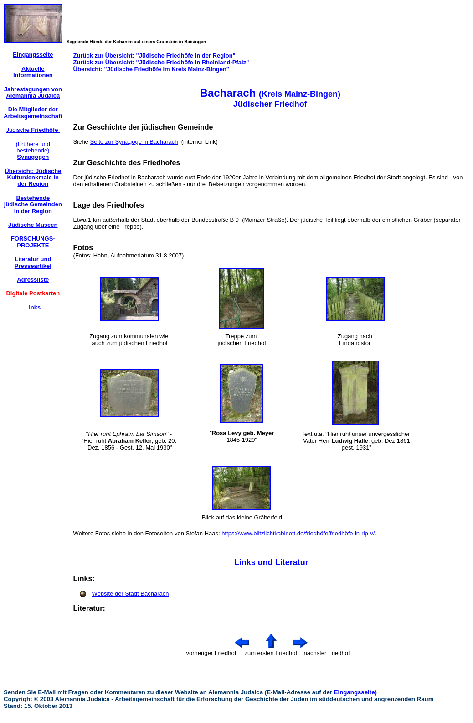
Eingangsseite (354, 692)
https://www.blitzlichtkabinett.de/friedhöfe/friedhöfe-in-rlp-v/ (298, 533)
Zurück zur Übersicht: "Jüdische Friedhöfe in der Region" (154, 55)
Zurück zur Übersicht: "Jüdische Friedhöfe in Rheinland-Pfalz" (161, 62)
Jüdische (33, 129)
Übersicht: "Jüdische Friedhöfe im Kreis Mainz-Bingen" (151, 69)
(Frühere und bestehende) (33, 151)
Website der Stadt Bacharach (130, 593)
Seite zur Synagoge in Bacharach (134, 141)
